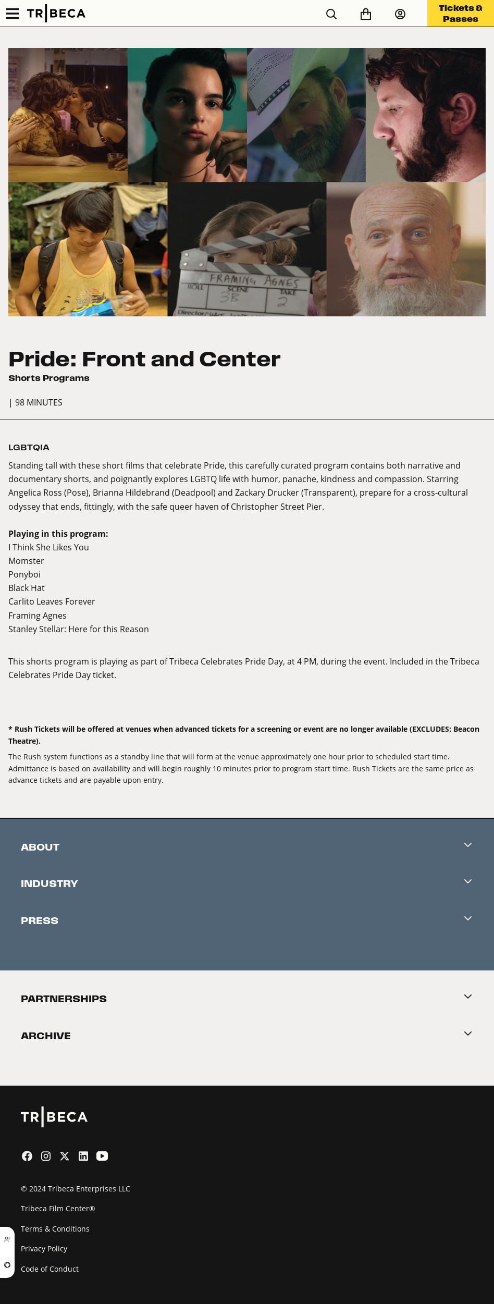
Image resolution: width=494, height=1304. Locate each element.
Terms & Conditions (55, 1229)
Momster (26, 560)
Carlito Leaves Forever (51, 601)
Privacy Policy (44, 1248)
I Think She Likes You (48, 547)
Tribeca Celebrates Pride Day (226, 661)
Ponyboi (24, 574)
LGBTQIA (29, 447)
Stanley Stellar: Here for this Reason (78, 628)
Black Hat (26, 587)
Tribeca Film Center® (58, 1208)
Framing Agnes (37, 615)
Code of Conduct (50, 1269)
